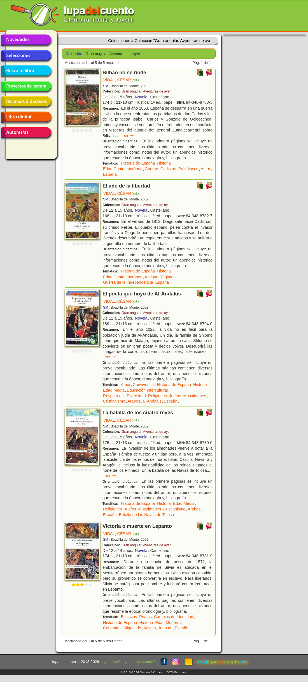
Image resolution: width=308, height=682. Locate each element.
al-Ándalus (152, 401)
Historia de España (138, 163)
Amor (205, 169)
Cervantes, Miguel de (122, 628)
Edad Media (114, 390)
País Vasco (188, 169)
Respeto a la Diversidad (124, 396)
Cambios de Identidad (173, 616)
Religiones (157, 396)
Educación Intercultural (147, 390)
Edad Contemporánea (123, 169)
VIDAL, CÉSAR (121, 80)
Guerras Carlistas (160, 169)
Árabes (133, 401)
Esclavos (129, 616)
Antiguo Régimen (160, 277)
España (110, 174)
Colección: (73, 54)
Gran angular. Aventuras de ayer (146, 91)
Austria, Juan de (157, 628)
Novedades (26, 40)
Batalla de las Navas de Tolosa (146, 514)
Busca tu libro (26, 71)
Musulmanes (194, 396)
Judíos (175, 396)
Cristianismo (114, 401)
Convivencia (144, 384)
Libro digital (26, 117)
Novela (141, 97)
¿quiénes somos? (140, 662)
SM (105, 86)
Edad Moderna (168, 622)
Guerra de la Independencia (128, 282)
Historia (164, 163)
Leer (127, 135)
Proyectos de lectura (26, 86)
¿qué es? (112, 662)
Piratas (145, 616)
